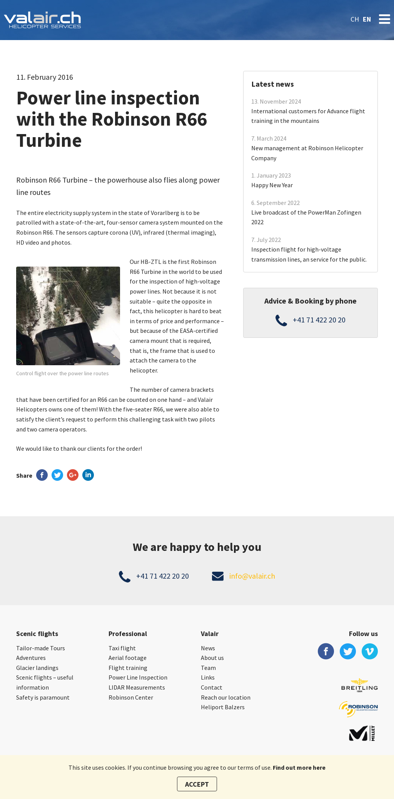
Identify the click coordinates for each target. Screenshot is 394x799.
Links (208, 677)
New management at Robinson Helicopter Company (307, 153)
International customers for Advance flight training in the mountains (308, 116)
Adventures (31, 657)
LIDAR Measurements (137, 687)
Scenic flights (37, 633)
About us (212, 657)
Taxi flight (122, 648)
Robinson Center (131, 697)
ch (355, 19)
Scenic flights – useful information (44, 682)
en (367, 19)
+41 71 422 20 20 (319, 319)
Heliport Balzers (223, 707)
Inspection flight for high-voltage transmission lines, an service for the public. (309, 254)
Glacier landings (37, 667)
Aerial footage (128, 657)
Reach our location (225, 697)
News (208, 648)
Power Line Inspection (138, 677)
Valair (210, 633)
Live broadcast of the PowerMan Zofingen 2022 (306, 217)
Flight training (128, 667)
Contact (211, 687)
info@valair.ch (252, 576)
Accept (197, 784)
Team (208, 667)
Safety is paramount (43, 697)
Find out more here (299, 767)
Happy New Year (272, 185)
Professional (128, 633)
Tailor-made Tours (40, 648)
